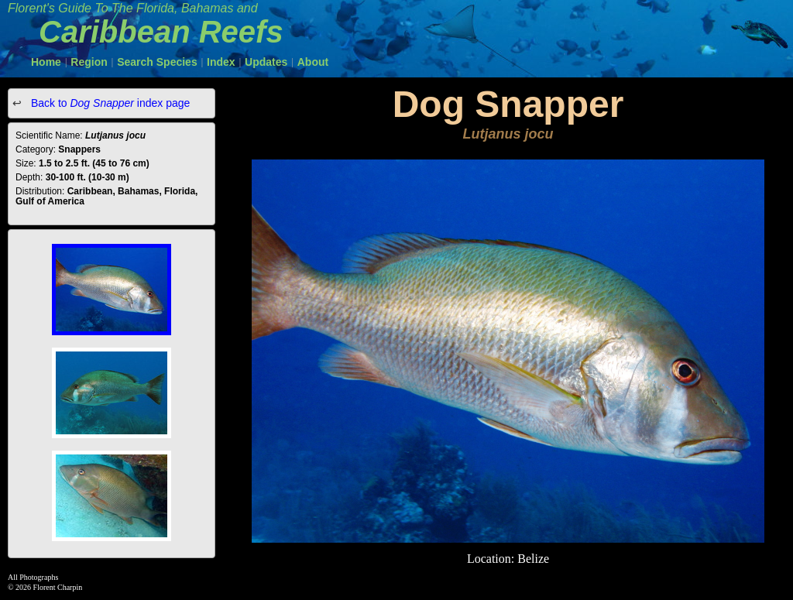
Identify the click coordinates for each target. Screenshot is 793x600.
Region (88, 62)
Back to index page (109, 103)
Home (46, 62)
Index (221, 62)
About (312, 62)
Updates (266, 62)
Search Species (157, 62)
